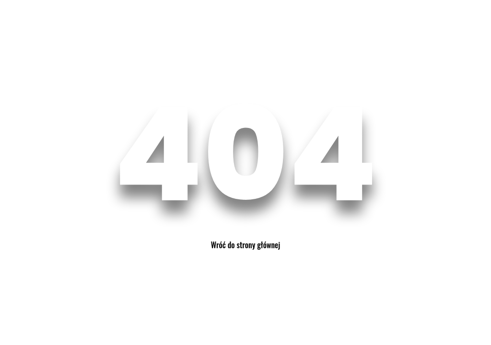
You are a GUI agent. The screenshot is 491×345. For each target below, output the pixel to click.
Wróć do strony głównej (245, 245)
